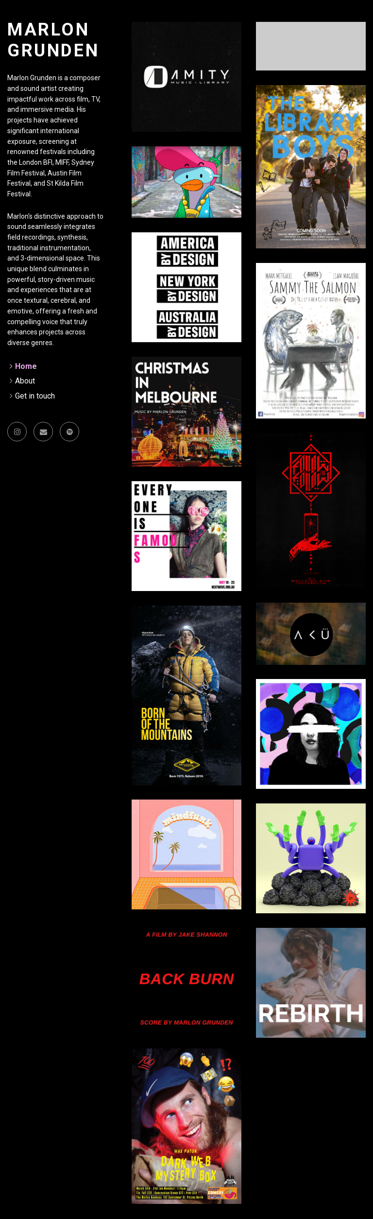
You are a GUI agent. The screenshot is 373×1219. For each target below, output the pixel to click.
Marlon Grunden (53, 40)
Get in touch (35, 396)
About (25, 380)
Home (26, 366)
